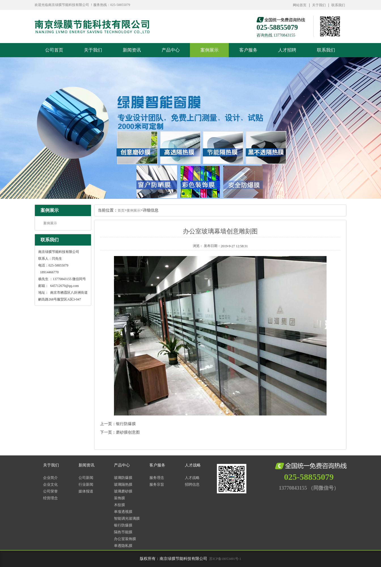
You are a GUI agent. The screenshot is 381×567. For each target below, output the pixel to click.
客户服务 (248, 50)
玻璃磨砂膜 (123, 491)
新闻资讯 (132, 50)
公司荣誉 (50, 491)
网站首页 (299, 5)
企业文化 (50, 484)
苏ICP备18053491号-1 (225, 559)
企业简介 (50, 478)
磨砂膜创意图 (128, 432)
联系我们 (338, 5)
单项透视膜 (123, 512)
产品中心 (171, 50)
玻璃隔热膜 (123, 484)
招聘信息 (192, 484)
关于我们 (319, 5)
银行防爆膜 (126, 424)
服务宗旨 (156, 484)
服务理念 (156, 478)
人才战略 (193, 465)
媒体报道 (86, 491)
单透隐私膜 (123, 545)
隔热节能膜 (123, 532)
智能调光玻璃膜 (127, 518)
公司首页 (54, 50)
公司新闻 (86, 478)
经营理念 (50, 498)
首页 (121, 210)
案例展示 (209, 50)
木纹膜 (119, 505)
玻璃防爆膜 (123, 478)
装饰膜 (119, 498)
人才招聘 (287, 50)
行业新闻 (86, 484)
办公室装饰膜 (125, 539)
